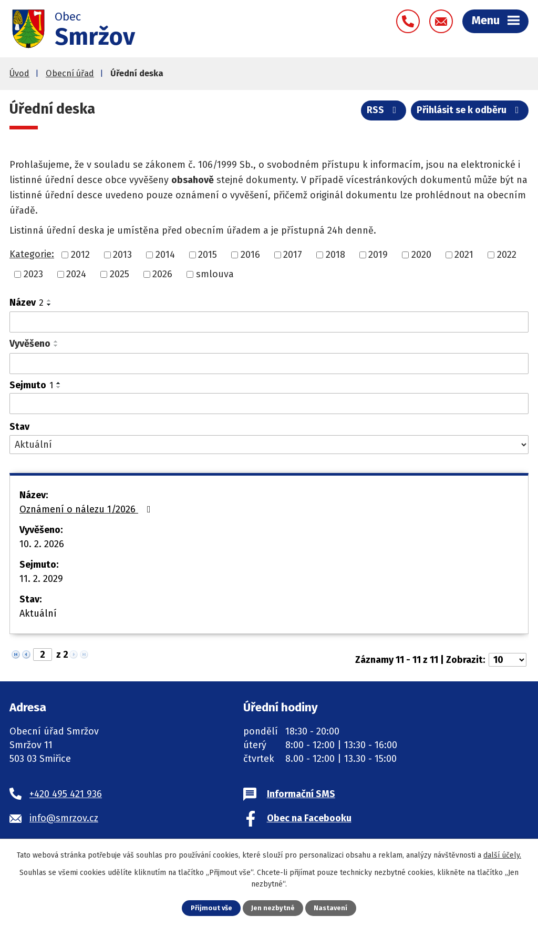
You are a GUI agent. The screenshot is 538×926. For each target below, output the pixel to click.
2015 (207, 254)
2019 (378, 254)
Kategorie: (31, 254)
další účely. (502, 855)
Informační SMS (301, 794)
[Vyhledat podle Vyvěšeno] (269, 363)
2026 (162, 274)
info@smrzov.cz (63, 818)
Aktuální (38, 613)
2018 (335, 254)
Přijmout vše (211, 908)
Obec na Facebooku (309, 818)
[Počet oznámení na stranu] (507, 660)
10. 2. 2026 (41, 544)
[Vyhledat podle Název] (269, 322)
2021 (463, 254)
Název (26, 302)
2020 (421, 254)
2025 (119, 274)
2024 (76, 274)
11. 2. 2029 (41, 579)
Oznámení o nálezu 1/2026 (87, 509)
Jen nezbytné (273, 908)
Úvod (19, 73)
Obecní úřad (70, 73)
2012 (80, 254)
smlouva (215, 274)
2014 (165, 254)
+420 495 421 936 (65, 794)
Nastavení (330, 908)
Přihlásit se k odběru (470, 110)
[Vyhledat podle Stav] (269, 445)
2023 (33, 274)
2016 (250, 254)
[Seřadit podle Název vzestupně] (49, 300)
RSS (384, 110)
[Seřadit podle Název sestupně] (49, 305)
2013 (122, 254)
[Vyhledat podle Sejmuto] (269, 403)
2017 (292, 254)
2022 (506, 254)
